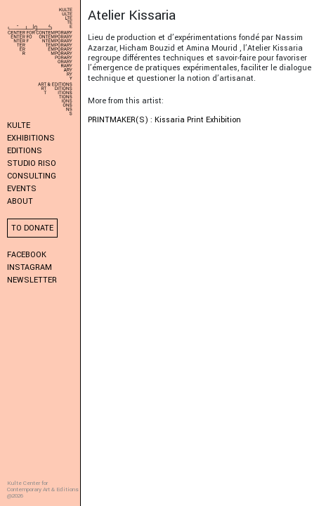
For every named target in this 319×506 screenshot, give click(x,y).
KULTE (18, 125)
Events (22, 188)
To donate (32, 228)
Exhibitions (31, 138)
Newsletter (32, 280)
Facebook (26, 254)
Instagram (29, 267)
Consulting (31, 176)
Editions (24, 150)
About (20, 201)
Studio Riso (31, 163)
